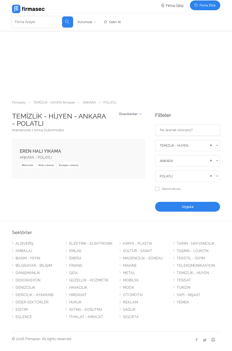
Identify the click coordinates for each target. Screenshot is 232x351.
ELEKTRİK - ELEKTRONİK (91, 243)
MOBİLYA (131, 280)
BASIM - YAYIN (28, 258)
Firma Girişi (172, 6)
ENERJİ (75, 258)
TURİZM (183, 287)
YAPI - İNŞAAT (189, 295)
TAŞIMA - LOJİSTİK (193, 251)
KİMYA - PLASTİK (137, 243)
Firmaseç (19, 102)
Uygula (187, 207)
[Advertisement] (116, 64)
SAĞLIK (129, 309)
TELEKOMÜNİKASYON (196, 265)
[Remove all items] (210, 145)
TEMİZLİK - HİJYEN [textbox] (174, 146)
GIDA (73, 273)
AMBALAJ (24, 251)
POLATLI (45, 157)
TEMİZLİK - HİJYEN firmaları (54, 102)
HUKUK (75, 302)
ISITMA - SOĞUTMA (85, 309)
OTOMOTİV (133, 295)
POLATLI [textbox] (166, 176)
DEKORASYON (28, 280)
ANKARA (89, 102)
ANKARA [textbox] (166, 161)
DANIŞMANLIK (28, 273)
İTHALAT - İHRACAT (86, 317)
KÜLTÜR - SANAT (137, 251)
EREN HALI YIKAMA (40, 151)
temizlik (28, 165)
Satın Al (112, 22)
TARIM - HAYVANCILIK (195, 243)
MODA (128, 287)
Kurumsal (85, 22)
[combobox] (187, 145)
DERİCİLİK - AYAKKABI (34, 295)
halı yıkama (47, 165)
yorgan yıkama (69, 165)
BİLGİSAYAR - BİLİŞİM (34, 265)
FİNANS (75, 265)
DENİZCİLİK (25, 287)
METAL (129, 273)
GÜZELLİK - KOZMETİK (89, 280)
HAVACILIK (78, 287)
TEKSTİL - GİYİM (191, 258)
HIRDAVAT (78, 295)
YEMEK (183, 302)
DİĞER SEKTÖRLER (32, 302)
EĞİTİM (21, 309)
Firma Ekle (205, 5)
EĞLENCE (24, 317)
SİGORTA (131, 317)
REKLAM (130, 302)
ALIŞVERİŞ (24, 243)
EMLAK (75, 251)
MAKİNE (130, 265)
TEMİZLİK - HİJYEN (193, 273)
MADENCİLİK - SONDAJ (143, 258)
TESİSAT (184, 280)
